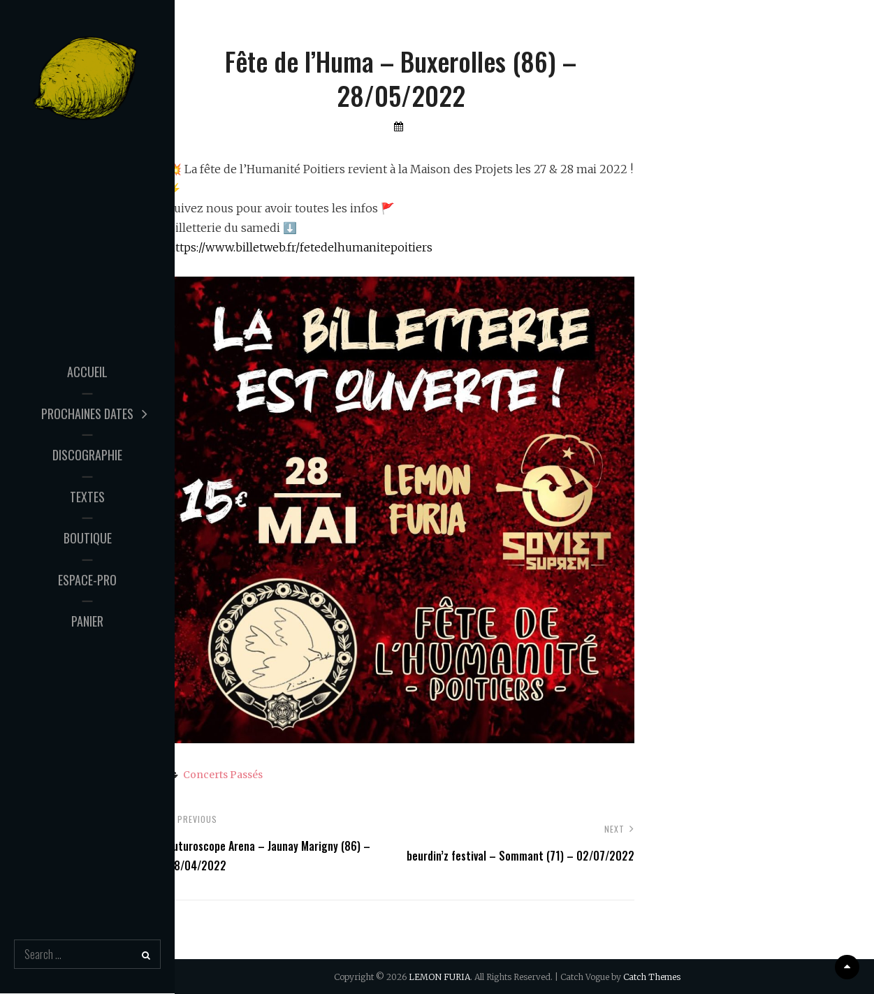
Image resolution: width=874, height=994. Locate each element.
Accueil (87, 372)
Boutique (88, 538)
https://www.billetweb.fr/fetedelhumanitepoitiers (300, 247)
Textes (87, 496)
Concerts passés (223, 774)
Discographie (87, 455)
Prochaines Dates (87, 413)
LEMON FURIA (439, 977)
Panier (87, 621)
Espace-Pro (87, 579)
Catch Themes (651, 977)
